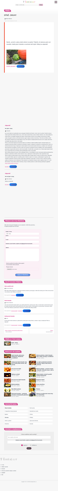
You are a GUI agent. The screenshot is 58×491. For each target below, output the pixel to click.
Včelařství (7, 423)
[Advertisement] (29, 30)
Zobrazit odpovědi (14, 310)
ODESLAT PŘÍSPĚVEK (22, 274)
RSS (2, 474)
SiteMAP (3, 472)
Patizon (38, 389)
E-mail (7, 239)
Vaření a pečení (8, 420)
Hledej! (41, 4)
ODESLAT (29, 448)
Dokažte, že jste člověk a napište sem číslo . (19, 243)
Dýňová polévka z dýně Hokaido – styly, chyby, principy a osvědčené (44, 356)
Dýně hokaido (8, 300)
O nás (3, 464)
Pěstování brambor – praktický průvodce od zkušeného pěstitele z (20, 394)
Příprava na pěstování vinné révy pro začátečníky (44, 394)
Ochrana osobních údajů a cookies (9, 470)
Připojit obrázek (9, 267)
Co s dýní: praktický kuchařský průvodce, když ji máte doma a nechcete (44, 363)
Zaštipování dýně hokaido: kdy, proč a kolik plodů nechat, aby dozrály (19, 363)
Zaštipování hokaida (10, 316)
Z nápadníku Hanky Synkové (11, 411)
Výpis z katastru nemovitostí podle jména (13, 330)
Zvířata (31, 414)
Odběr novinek (5, 466)
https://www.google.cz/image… (11, 163)
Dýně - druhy (14, 342)
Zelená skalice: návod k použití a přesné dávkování (44, 375)
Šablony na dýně (15, 374)
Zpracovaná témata (34, 420)
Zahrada (6, 417)
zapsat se (25, 445)
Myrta (51, 330)
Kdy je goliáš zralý (9, 286)
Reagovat (13, 166)
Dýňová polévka (15, 384)
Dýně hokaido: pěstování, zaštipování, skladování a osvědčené (17, 357)
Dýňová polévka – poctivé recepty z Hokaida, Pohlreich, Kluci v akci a (45, 369)
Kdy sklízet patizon (16, 389)
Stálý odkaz (7, 166)
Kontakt (31, 423)
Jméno (7, 235)
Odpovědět (20, 66)
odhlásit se (34, 445)
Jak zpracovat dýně (16, 368)
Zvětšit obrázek (10, 66)
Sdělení (7, 247)
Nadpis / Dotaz (9, 231)
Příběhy (31, 417)
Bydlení (6, 414)
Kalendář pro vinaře (34, 411)
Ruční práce (32, 408)
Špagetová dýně (40, 379)
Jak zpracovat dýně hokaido (18, 379)
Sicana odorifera (40, 384)
